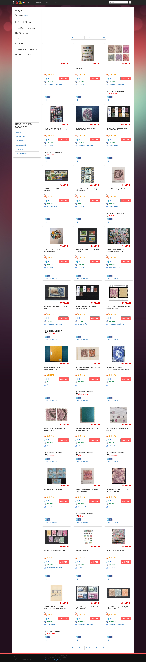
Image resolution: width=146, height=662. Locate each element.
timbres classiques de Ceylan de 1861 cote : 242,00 (117, 128)
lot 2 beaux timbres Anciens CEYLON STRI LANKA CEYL (87, 368)
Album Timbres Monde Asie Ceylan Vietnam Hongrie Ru (86, 429)
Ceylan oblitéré (21, 145)
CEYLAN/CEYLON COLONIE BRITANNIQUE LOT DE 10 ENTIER (55, 607)
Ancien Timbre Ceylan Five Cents (117, 189)
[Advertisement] (27, 89)
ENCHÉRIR (125, 79)
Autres (80, 385)
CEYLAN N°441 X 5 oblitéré (53, 489)
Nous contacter (49, 660)
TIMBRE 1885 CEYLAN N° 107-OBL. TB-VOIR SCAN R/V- (117, 490)
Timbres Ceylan (21, 136)
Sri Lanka (81, 84)
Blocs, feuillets (51, 206)
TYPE (28, 2)
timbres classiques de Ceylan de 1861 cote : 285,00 (85, 307)
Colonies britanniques (54, 84)
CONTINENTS (38, 2)
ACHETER (63, 79)
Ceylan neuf (20, 141)
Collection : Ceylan (81, 550)
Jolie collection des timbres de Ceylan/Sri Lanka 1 (54, 250)
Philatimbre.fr (48, 656)
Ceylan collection (21, 153)
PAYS (47, 2)
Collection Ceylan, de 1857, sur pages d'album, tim (54, 368)
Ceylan (18, 132)
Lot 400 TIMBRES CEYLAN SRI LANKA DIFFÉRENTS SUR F (116, 551)
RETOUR (26, 15)
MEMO (55, 2)
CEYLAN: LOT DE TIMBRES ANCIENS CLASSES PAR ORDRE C (55, 128)
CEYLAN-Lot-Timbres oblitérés (54, 67)
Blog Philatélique (59, 660)
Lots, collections (114, 267)
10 (104, 38)
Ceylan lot (19, 149)
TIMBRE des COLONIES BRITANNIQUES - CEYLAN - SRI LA (117, 368)
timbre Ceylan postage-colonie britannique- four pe (85, 128)
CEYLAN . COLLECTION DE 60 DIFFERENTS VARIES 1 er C (116, 250)
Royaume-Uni (113, 145)
